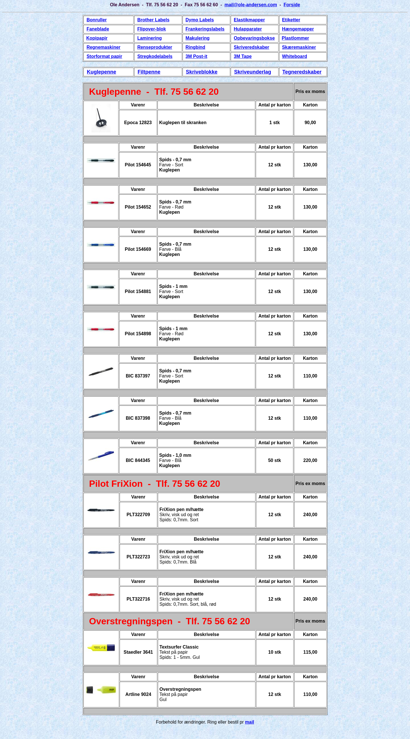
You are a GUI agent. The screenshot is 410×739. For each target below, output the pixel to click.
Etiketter (291, 19)
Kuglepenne (101, 72)
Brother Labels (153, 19)
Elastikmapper (249, 19)
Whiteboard (294, 56)
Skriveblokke (202, 72)
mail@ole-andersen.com (250, 4)
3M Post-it (196, 56)
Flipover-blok (151, 29)
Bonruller (97, 19)
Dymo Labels (200, 19)
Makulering (198, 38)
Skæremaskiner (299, 47)
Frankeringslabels (205, 29)
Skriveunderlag (252, 72)
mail (249, 722)
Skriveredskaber (251, 47)
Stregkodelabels (155, 56)
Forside (292, 4)
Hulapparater (248, 29)
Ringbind (195, 47)
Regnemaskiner (103, 47)
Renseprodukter (154, 47)
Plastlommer (295, 38)
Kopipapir (97, 38)
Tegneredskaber (302, 72)
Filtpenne (149, 72)
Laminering (149, 38)
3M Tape (243, 56)
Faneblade (98, 29)
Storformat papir (104, 56)
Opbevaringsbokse (254, 38)
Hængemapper (298, 29)
